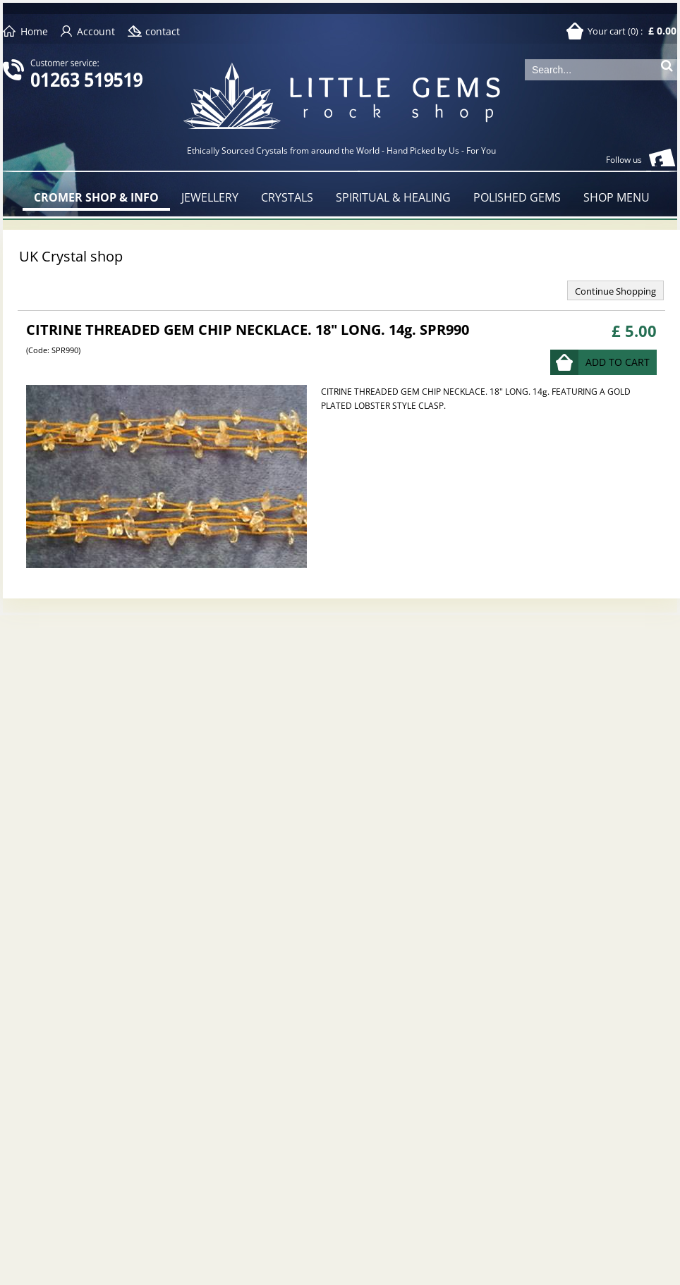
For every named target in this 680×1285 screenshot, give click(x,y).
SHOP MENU (616, 197)
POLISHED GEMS (517, 197)
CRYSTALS (287, 197)
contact (162, 31)
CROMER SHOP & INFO (96, 197)
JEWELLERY (209, 197)
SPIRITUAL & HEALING (393, 197)
